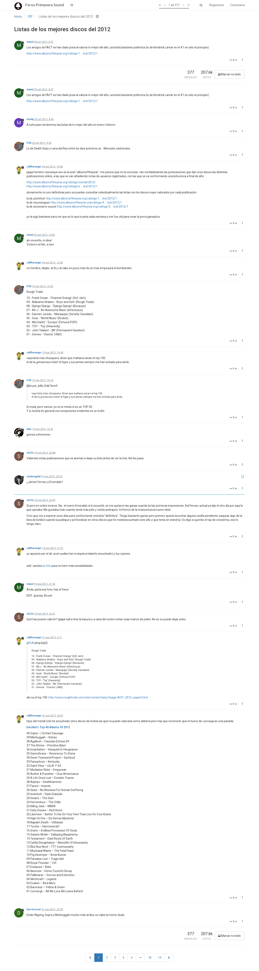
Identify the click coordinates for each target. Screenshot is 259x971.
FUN (29, 143)
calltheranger (34, 166)
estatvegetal (33, 476)
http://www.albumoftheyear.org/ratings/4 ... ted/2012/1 (86, 202)
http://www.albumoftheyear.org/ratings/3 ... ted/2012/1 (92, 206)
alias (29, 429)
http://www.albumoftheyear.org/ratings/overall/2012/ (61, 182)
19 (159, 957)
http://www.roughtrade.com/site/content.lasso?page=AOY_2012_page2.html (98, 697)
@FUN (30, 643)
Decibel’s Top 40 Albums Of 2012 (48, 727)
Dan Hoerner (34, 909)
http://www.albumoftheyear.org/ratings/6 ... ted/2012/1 (62, 186)
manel (30, 42)
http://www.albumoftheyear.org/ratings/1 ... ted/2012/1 (62, 53)
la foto (47, 565)
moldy (30, 119)
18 (149, 957)
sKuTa (30, 452)
